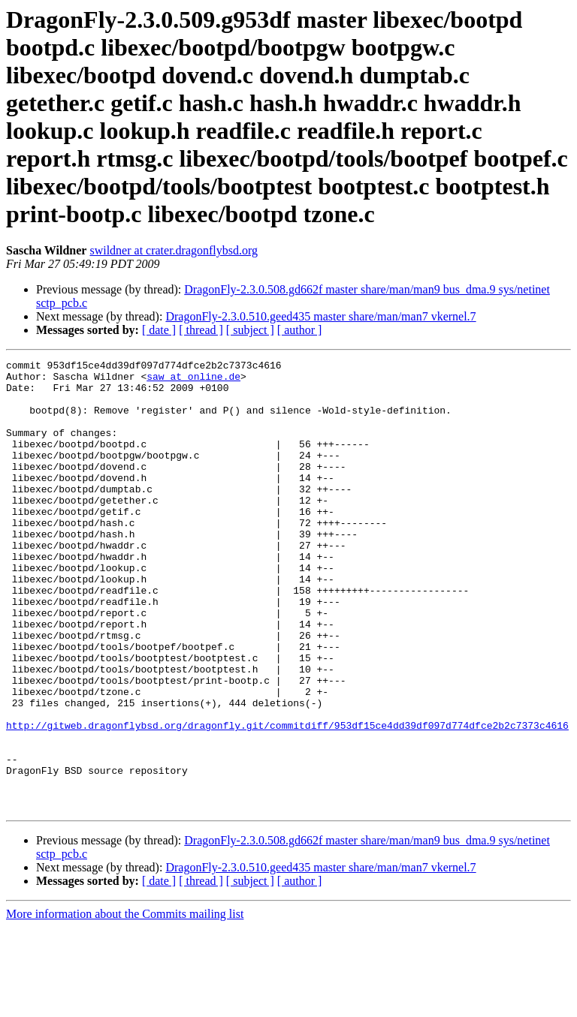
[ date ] (159, 329)
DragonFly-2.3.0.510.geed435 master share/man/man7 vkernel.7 (320, 316)
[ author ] (299, 329)
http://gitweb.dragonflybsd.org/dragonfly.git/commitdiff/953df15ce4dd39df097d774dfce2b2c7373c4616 (287, 799)
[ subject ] (250, 329)
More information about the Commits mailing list (124, 1003)
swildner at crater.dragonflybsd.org (173, 250)
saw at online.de (193, 380)
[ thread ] (201, 329)
